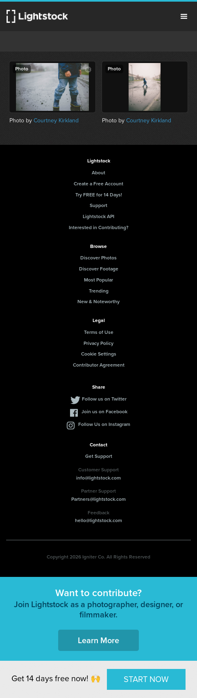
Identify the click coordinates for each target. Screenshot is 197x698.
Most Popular (98, 280)
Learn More (98, 640)
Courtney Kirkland (56, 120)
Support (98, 205)
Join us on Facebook (104, 411)
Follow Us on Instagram (104, 424)
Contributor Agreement (99, 365)
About (98, 172)
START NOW (146, 679)
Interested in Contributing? (99, 227)
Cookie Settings (98, 354)
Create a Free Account (98, 183)
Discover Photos (98, 257)
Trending (99, 291)
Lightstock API (98, 216)
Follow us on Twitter (104, 399)
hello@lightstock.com (98, 520)
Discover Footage (98, 268)
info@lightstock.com (98, 478)
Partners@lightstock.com (98, 499)
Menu (183, 16)
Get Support (98, 456)
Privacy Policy (98, 343)
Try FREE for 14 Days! (98, 194)
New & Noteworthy (98, 301)
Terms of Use (98, 332)
